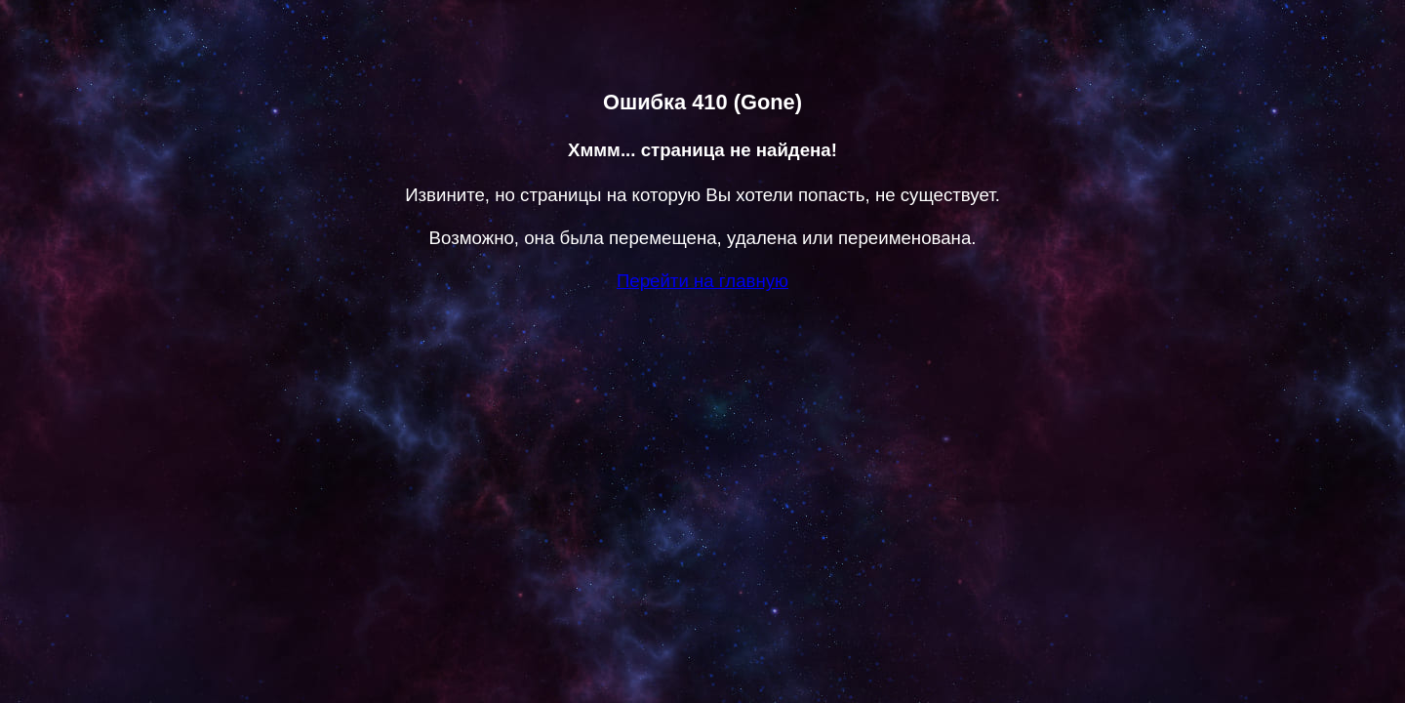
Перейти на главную (702, 280)
